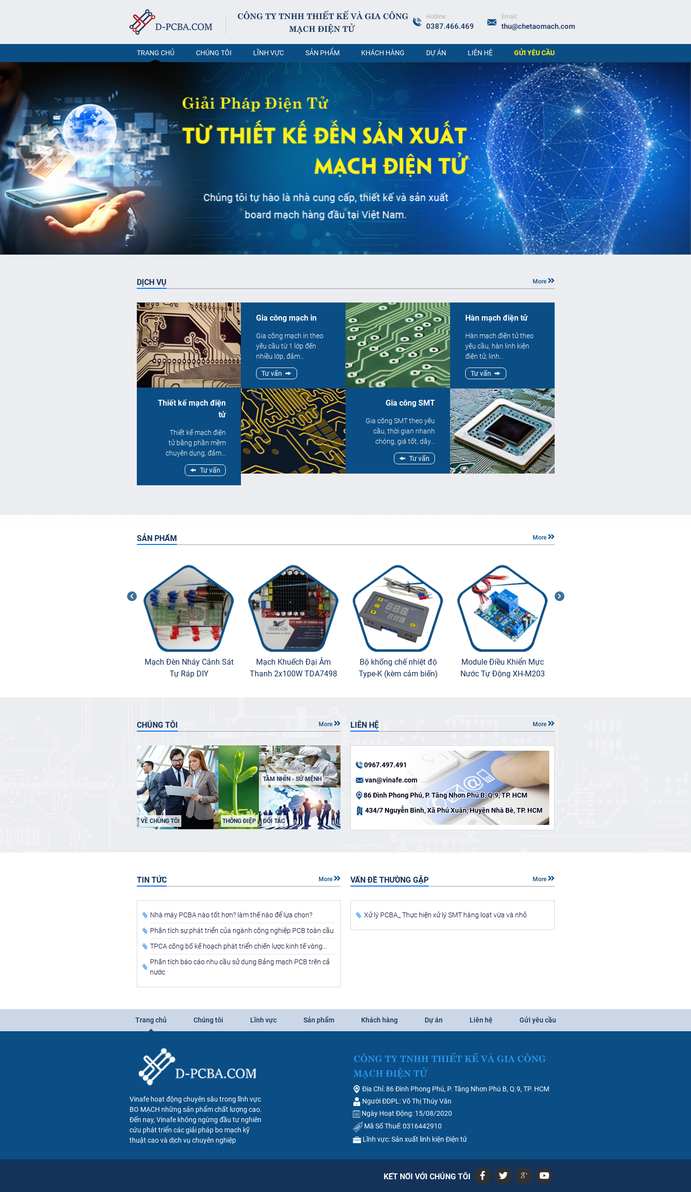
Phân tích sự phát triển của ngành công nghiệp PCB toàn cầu (242, 930)
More (544, 281)
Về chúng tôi (160, 821)
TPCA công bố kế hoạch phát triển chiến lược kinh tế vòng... (238, 946)
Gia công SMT (410, 403)
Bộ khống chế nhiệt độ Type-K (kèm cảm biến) (398, 667)
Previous (129, 624)
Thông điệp (239, 821)
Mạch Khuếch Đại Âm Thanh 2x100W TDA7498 (293, 667)
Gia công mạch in (286, 318)
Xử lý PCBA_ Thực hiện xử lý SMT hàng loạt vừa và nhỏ (445, 915)
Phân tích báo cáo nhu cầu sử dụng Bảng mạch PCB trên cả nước (240, 967)
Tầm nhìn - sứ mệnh (292, 779)
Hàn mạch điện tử (496, 318)
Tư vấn (210, 470)
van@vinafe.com (391, 780)
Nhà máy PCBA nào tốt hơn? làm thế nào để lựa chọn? (231, 915)
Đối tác (274, 821)
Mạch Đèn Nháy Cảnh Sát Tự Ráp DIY (189, 667)
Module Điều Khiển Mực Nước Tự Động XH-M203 (502, 667)
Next (562, 624)
